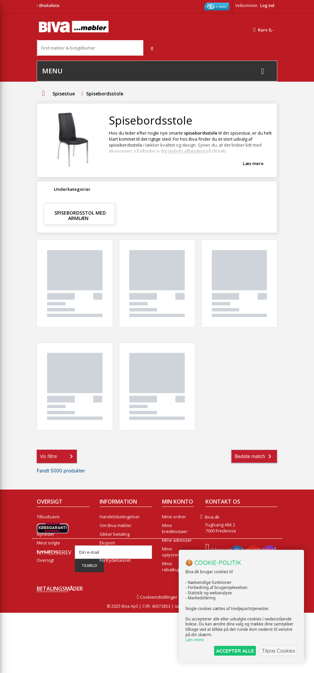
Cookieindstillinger (157, 657)
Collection (46, 525)
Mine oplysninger (174, 552)
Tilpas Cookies (278, 651)
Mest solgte (48, 543)
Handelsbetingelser (120, 517)
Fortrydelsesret (115, 560)
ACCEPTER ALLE (232, 651)
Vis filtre (57, 456)
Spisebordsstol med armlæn (80, 215)
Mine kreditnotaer (174, 528)
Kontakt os (47, 551)
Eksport (107, 543)
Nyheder (45, 534)
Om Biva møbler (116, 525)
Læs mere (253, 163)
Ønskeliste (48, 5)
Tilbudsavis (48, 517)
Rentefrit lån (112, 551)
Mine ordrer (174, 517)
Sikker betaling (115, 534)
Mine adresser (177, 540)
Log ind (267, 5)
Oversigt (45, 560)
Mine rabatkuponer (176, 566)
